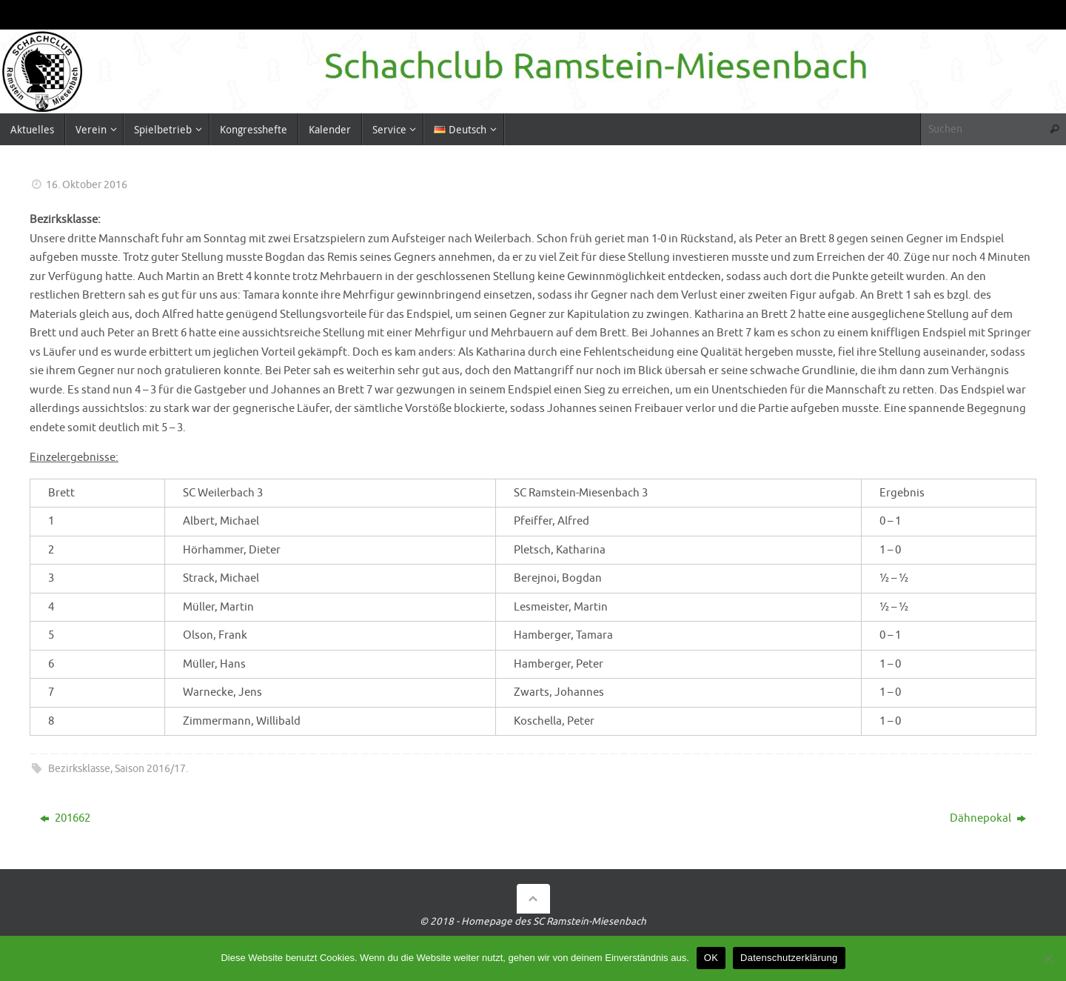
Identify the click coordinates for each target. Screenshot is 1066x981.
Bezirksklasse (79, 768)
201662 (65, 818)
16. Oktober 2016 (86, 185)
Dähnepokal (988, 818)
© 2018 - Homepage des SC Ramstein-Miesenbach (533, 921)
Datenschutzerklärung (788, 957)
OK (711, 957)
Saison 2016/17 (150, 768)
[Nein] (1047, 958)
